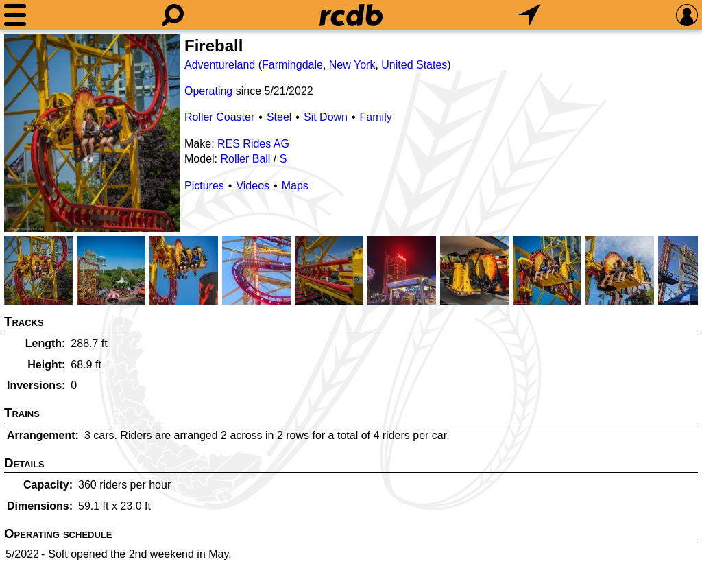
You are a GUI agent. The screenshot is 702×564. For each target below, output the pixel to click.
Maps (295, 185)
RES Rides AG (253, 144)
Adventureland (219, 65)
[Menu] (15, 15)
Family (376, 117)
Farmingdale (292, 65)
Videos (252, 185)
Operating (208, 91)
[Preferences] (687, 15)
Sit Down (326, 117)
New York (352, 65)
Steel (279, 117)
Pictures (204, 185)
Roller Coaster (219, 117)
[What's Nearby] (529, 15)
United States (414, 65)
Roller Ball (245, 159)
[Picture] (92, 133)
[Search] (173, 15)
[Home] (351, 15)
